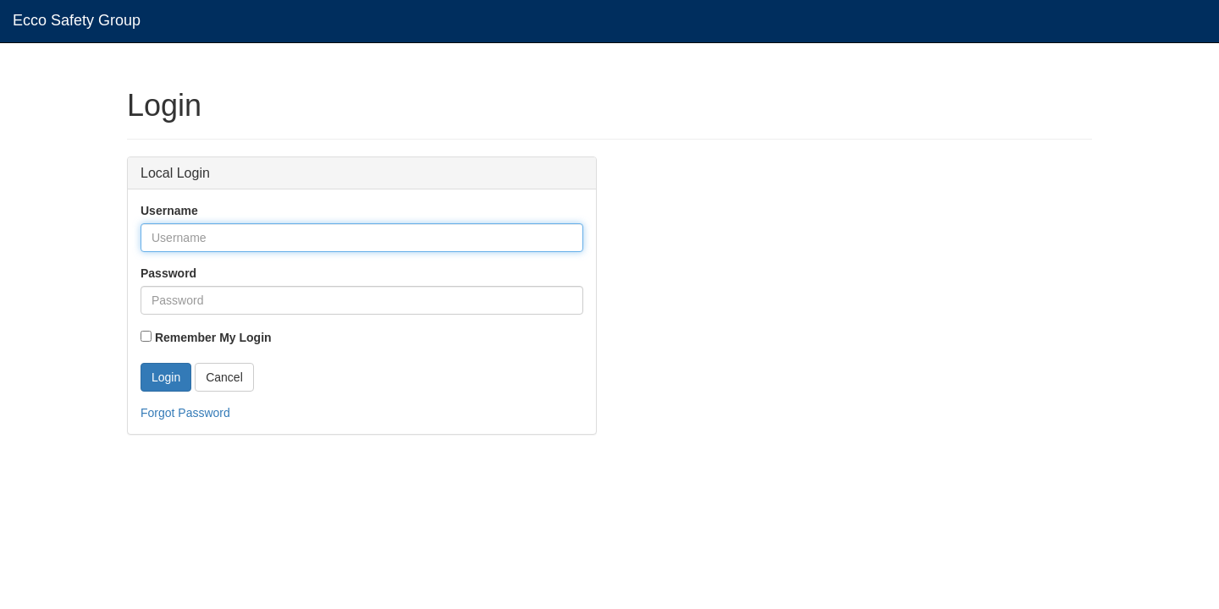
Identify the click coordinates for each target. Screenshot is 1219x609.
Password (168, 273)
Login (166, 377)
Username (169, 210)
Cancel (224, 377)
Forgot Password (185, 413)
